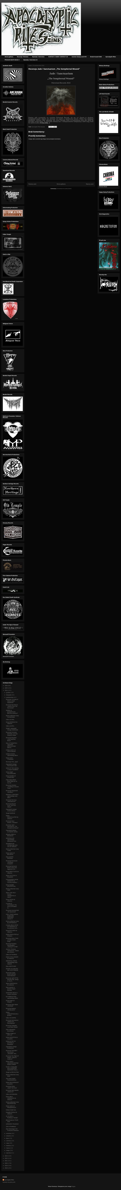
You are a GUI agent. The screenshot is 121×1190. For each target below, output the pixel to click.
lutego (8, 1150)
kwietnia (8, 1145)
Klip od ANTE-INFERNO (10, 857)
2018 (6, 1168)
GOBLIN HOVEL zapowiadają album (12, 754)
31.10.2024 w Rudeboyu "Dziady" (12, 1116)
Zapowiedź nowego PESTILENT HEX (11, 764)
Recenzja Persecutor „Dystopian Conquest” (11, 862)
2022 (6, 1158)
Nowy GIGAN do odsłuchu (10, 900)
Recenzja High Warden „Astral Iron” (12, 1091)
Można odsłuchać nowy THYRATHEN (12, 716)
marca (8, 1148)
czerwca (8, 1140)
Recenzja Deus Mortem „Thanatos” (12, 821)
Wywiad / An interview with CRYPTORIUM (12, 969)
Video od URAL (10, 719)
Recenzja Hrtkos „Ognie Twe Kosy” (11, 1087)
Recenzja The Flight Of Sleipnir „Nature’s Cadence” (12, 1057)
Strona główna (9, 56)
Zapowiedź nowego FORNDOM (11, 1047)
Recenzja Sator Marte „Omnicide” (12, 1005)
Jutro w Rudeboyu (11, 1126)
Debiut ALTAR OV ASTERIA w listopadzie (11, 1043)
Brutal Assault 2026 (96, 56)
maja (7, 1143)
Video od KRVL (10, 726)
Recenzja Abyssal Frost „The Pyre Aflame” (11, 805)
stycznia (8, 1153)
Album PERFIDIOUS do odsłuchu (11, 984)
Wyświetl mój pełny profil (9, 1182)
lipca (7, 1138)
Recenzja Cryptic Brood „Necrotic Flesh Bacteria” (11, 974)
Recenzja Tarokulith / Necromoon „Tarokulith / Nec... (11, 1052)
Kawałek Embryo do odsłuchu (11, 1113)
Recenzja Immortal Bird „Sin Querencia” (12, 911)
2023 (6, 1156)
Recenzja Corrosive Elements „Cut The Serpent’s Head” (11, 734)
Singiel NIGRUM (10, 813)
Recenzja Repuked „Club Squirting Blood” (11, 739)
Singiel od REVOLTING (12, 1072)
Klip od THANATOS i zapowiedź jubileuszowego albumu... (11, 745)
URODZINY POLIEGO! (12, 1124)
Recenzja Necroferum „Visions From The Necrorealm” (12, 706)
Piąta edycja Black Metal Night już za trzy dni (11, 781)
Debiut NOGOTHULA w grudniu (12, 1038)
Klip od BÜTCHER (11, 966)
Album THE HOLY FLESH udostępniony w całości (11, 895)
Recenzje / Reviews (22, 56)
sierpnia (8, 1136)
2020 (6, 1163)
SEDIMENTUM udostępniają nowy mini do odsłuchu (11, 845)
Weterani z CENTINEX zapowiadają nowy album (12, 796)
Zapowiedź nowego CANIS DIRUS (11, 810)
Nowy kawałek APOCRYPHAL (11, 885)
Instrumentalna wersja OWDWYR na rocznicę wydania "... (12, 881)
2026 (6, 685)
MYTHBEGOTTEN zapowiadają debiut (12, 997)
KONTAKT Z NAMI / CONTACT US (58, 56)
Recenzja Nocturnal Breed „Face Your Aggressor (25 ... (11, 868)
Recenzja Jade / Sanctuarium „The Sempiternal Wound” (12, 826)
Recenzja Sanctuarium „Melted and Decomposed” (12, 1021)
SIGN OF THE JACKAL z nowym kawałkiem (12, 768)
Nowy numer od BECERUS (10, 853)
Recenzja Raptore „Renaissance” (11, 1009)
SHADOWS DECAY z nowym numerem (12, 993)
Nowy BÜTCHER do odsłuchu (11, 931)
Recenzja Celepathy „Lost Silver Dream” (12, 1026)
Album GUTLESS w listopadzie (11, 876)
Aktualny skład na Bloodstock (11, 835)
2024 (6, 690)
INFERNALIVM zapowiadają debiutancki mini (11, 840)
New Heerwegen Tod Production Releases (12, 1129)
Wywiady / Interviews (38, 56)
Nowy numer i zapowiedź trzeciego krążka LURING (12, 1063)
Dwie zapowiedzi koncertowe (10, 1030)
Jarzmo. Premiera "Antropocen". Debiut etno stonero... (12, 950)
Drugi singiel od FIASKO (10, 1001)
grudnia (8, 692)
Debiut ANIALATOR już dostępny (12, 935)
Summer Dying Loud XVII (79, 56)
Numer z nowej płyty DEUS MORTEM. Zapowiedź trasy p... (12, 1068)
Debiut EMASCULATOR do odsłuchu (12, 817)
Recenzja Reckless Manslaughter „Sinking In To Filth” (12, 945)
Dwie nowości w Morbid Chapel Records (10, 989)
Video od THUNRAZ (11, 954)
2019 (6, 1165)
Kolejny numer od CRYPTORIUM (11, 750)
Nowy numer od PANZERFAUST (11, 1106)
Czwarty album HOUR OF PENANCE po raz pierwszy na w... (12, 926)
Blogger (73, 1186)
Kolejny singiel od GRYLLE (11, 1034)
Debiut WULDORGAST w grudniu (12, 1083)
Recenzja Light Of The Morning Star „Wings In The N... (12, 979)
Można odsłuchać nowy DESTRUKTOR (12, 1102)
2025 (6, 688)
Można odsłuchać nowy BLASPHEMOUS (12, 921)
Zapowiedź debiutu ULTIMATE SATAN (11, 831)
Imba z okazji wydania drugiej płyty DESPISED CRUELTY (12, 916)
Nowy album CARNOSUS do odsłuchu (11, 1098)
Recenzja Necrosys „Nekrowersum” (11, 800)
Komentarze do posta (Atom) (64, 188)
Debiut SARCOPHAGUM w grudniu (12, 1014)
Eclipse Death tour (11, 1110)
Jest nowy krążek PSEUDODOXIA (11, 1079)
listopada (8, 695)
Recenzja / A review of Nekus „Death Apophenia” (12, 701)
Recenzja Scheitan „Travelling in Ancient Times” (12, 787)
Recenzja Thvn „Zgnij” (12, 761)
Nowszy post (32, 184)
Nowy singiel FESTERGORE (11, 772)
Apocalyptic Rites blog (20, 7)
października (10, 697)
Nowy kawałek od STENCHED (11, 776)
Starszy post (89, 184)
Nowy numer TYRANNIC (10, 758)
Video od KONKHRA (11, 1094)
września (8, 1133)
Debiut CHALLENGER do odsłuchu (12, 957)
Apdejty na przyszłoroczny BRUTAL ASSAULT (12, 712)
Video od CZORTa (11, 1018)
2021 (6, 1160)
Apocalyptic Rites (110, 56)
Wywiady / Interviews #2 (30, 60)
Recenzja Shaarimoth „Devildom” (12, 791)
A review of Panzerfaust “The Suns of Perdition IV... (11, 906)
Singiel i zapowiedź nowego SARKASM (12, 729)
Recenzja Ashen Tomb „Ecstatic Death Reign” (12, 940)
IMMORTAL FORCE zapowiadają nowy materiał (11, 962)
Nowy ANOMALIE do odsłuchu (11, 722)
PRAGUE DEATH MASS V (12, 60)
